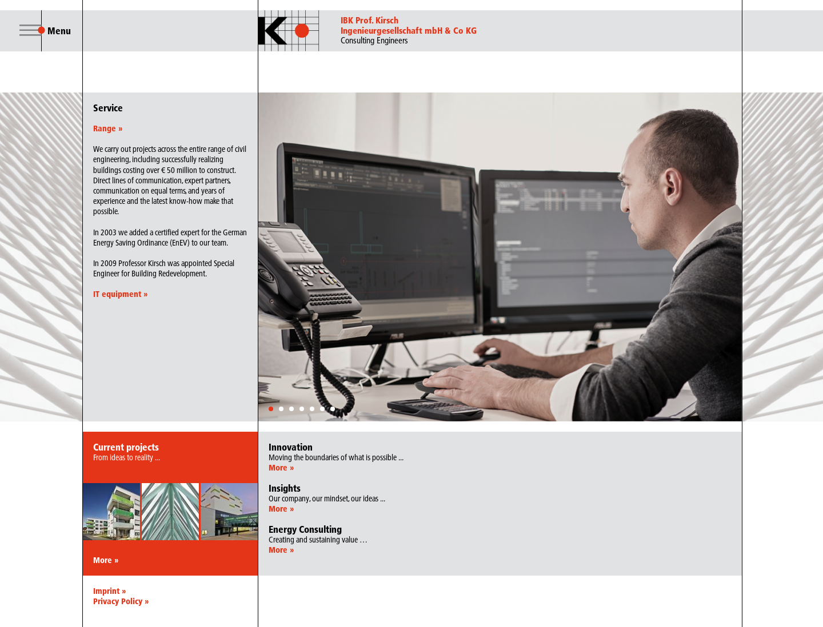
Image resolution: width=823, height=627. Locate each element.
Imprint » (109, 591)
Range (107, 128)
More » (105, 560)
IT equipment (120, 294)
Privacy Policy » (121, 601)
